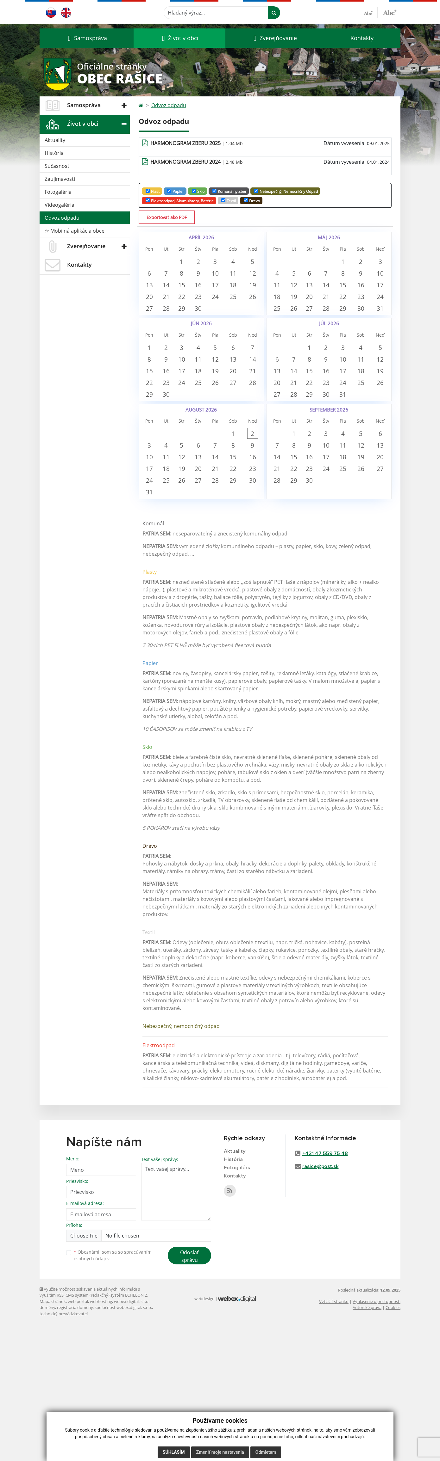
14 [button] (170, 301)
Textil (228, 201)
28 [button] (170, 341)
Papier (175, 191)
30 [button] (208, 341)
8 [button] (189, 281)
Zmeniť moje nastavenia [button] (220, 1452)
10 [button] (227, 281)
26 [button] (297, 341)
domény (47, 1444)
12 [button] (297, 301)
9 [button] (208, 281)
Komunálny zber (229, 191)
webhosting (101, 1438)
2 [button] (208, 261)
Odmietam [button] (265, 1452)
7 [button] (169, 281)
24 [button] (227, 321)
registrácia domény (75, 1444)
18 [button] (247, 301)
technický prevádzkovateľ (64, 1450)
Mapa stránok (53, 1438)
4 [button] (246, 261)
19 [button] (297, 321)
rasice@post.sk (320, 1303)
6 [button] (150, 281)
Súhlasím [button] (174, 1452)
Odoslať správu (189, 1392)
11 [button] (247, 281)
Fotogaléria (58, 191)
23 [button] (208, 321)
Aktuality (55, 140)
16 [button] (208, 301)
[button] (87, 38)
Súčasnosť (57, 165)
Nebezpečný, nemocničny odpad (286, 191)
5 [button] (297, 281)
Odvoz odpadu (62, 217)
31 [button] (355, 470)
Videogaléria (59, 204)
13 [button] (150, 301)
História (54, 153)
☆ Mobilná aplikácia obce (74, 230)
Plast (153, 191)
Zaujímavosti (60, 178)
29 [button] (189, 341)
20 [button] (150, 321)
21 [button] (170, 321)
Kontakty (362, 38)
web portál (78, 1438)
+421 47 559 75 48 (325, 1290)
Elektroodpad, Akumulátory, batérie (180, 201)
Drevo (252, 201)
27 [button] (150, 341)
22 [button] (189, 321)
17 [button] (227, 301)
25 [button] (247, 321)
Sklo (198, 191)
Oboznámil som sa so (113, 1391)
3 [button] (227, 261)
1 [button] (189, 261)
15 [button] (189, 301)
